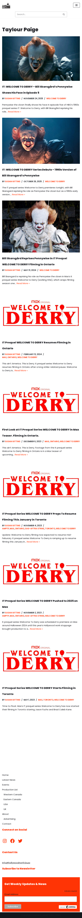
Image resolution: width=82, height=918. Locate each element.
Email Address (12, 894)
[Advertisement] (41, 751)
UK (5, 809)
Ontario (12, 357)
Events (5, 784)
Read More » (14, 111)
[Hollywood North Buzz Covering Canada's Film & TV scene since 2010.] (6, 5)
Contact (6, 823)
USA (6, 804)
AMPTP (5, 528)
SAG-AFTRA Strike (34, 528)
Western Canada (13, 794)
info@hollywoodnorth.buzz (16, 862)
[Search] (38, 14)
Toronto (50, 528)
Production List (10, 789)
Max (4, 357)
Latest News (8, 779)
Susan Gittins (12, 98)
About (5, 814)
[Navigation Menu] (76, 5)
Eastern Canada (12, 799)
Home (5, 774)
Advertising (9, 818)
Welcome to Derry (56, 98)
